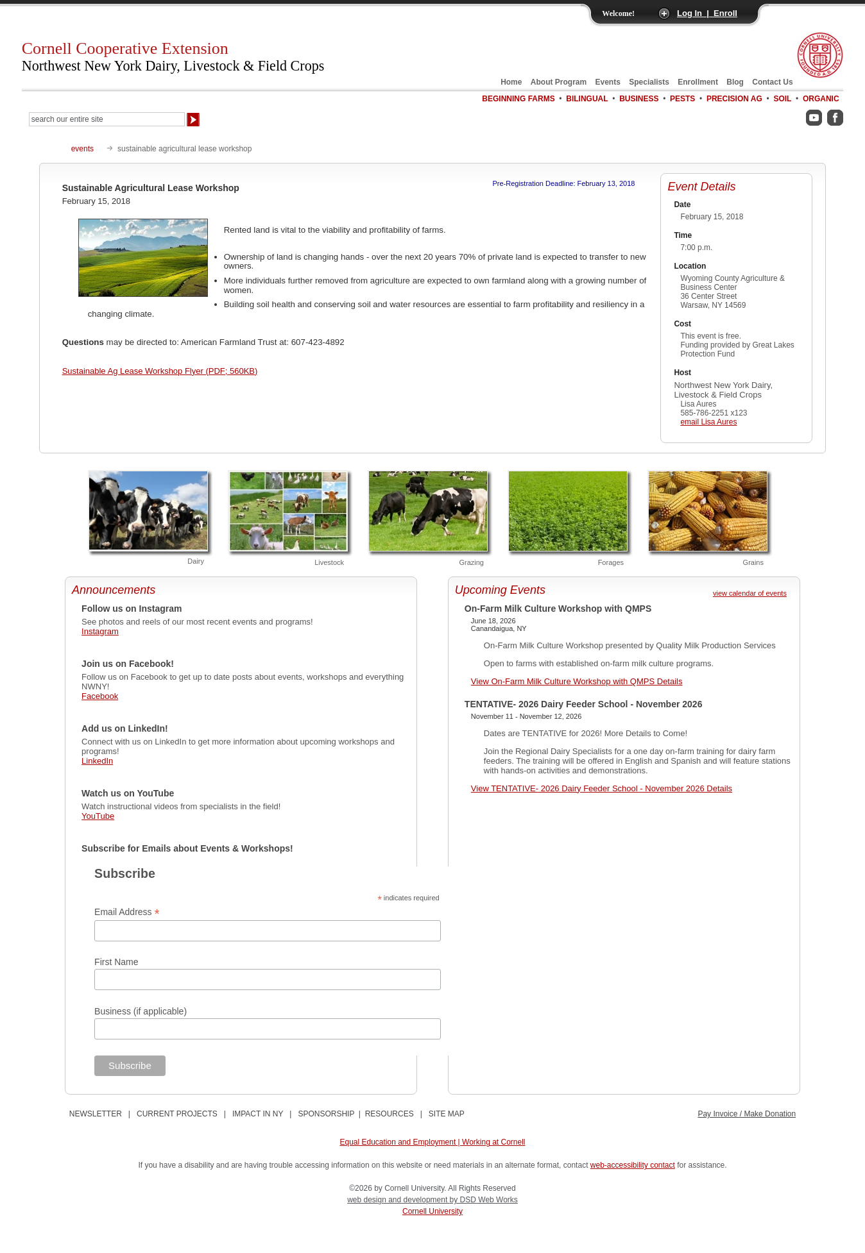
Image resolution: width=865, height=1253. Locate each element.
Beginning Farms (518, 98)
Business (638, 98)
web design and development (398, 1199)
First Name (116, 962)
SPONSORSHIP (326, 1113)
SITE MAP (447, 1113)
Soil (782, 98)
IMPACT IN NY (257, 1113)
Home (511, 82)
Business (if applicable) (140, 1011)
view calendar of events (750, 593)
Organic (821, 98)
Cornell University (432, 1211)
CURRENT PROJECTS (177, 1113)
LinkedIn (97, 761)
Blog (735, 82)
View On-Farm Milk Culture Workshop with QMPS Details (577, 681)
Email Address (127, 912)
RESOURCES (389, 1113)
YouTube (97, 816)
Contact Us (772, 82)
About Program (559, 82)
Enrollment (698, 82)
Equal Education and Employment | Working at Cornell (432, 1142)
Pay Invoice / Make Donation (747, 1113)
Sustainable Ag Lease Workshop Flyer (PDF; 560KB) (160, 371)
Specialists (649, 82)
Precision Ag (734, 98)
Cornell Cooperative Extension (173, 56)
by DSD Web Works (484, 1199)
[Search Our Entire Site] (107, 119)
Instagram (100, 631)
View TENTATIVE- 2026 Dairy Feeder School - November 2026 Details (601, 788)
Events (608, 82)
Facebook (99, 696)
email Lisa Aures (708, 421)
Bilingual (587, 98)
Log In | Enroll (707, 13)
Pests (682, 98)
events (82, 148)
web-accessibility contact (632, 1165)
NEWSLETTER (95, 1113)
